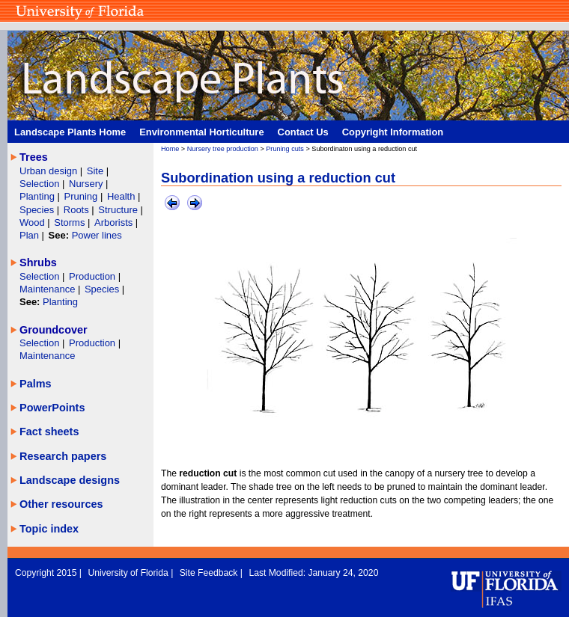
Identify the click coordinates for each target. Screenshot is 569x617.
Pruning (82, 196)
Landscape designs (69, 480)
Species (38, 209)
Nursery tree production (222, 149)
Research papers (62, 456)
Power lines (97, 235)
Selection (40, 183)
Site (96, 170)
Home (170, 149)
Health (121, 196)
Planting (38, 196)
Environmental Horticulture (201, 132)
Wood (33, 222)
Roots (78, 209)
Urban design (49, 170)
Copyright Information (393, 132)
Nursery (86, 183)
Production (93, 276)
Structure (119, 209)
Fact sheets (49, 432)
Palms (35, 384)
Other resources (61, 504)
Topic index (49, 529)
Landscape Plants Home (70, 132)
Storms (71, 222)
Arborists (113, 222)
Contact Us (303, 132)
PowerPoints (52, 408)
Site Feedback (210, 573)
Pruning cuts (285, 149)
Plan (29, 235)
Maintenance (48, 289)
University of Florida (129, 573)
